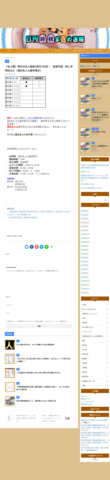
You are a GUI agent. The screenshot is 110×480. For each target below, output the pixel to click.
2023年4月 (84, 258)
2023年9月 (84, 238)
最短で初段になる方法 (61, 50)
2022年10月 (85, 281)
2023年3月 (84, 261)
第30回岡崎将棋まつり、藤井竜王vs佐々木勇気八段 (35, 400)
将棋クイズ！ (96, 97)
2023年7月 (84, 246)
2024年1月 (84, 223)
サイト (8, 312)
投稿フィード (85, 391)
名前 (8, 295)
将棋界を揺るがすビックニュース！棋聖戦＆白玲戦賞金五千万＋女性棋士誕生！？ (101, 113)
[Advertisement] (55, 14)
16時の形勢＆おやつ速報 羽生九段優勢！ (94, 440)
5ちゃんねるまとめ (43, 50)
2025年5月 (84, 207)
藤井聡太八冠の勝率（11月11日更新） (93, 412)
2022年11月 (85, 277)
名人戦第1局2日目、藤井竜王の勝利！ (23, 217)
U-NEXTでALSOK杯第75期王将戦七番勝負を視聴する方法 (101, 83)
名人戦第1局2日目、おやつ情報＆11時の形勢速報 (34, 343)
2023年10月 (85, 234)
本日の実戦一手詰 (97, 127)
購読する (85, 55)
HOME (9, 50)
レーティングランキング (26, 50)
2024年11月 (85, 215)
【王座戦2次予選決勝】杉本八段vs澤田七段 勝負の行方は (37, 371)
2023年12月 (85, 226)
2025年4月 (84, 211)
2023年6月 (84, 250)
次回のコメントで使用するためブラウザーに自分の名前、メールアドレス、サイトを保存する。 (38, 320)
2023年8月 (84, 242)
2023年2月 (84, 265)
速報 (8, 253)
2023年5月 (84, 254)
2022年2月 (84, 285)
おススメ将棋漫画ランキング (101, 141)
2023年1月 (84, 269)
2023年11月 (85, 230)
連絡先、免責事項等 (79, 50)
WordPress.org (85, 397)
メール (9, 304)
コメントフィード (86, 394)
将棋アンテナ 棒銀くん (88, 66)
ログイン (84, 389)
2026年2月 (84, 203)
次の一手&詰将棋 (97, 50)
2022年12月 (85, 273)
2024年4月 (84, 219)
